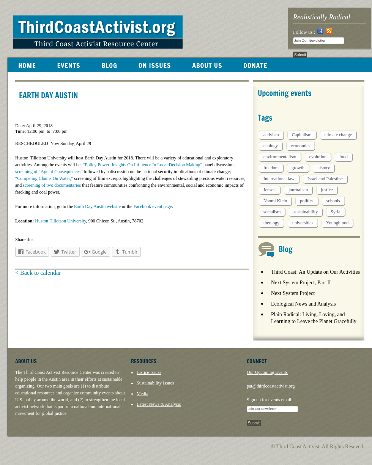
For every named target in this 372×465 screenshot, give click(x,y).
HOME (27, 65)
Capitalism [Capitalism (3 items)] (302, 134)
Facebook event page (153, 206)
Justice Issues (149, 372)
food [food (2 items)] (343, 156)
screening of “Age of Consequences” (48, 171)
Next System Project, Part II (301, 282)
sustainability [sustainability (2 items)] (305, 211)
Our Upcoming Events (267, 372)
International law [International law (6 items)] (279, 178)
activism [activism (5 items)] (271, 134)
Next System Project (293, 293)
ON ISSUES (155, 65)
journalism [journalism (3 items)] (298, 189)
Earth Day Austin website (97, 206)
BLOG (109, 65)
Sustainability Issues (155, 383)
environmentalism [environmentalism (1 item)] (279, 156)
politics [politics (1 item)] (306, 200)
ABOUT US (207, 65)
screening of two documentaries (52, 185)
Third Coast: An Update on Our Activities (315, 272)
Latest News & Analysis (159, 404)
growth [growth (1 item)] (298, 167)
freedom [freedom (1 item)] (271, 167)
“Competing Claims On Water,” (44, 178)
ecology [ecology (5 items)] (270, 145)
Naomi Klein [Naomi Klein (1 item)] (275, 200)
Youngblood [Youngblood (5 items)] (337, 222)
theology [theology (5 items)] (271, 222)
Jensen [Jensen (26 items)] (269, 189)
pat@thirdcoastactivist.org (271, 386)
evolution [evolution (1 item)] (317, 156)
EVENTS (68, 65)
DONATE (255, 65)
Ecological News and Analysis (303, 304)
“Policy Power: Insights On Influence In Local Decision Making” (142, 164)
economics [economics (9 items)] (300, 145)
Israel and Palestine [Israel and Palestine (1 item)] (325, 178)
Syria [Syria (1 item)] (335, 211)
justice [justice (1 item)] (327, 189)
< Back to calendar (38, 273)
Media (142, 393)
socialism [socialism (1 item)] (272, 211)
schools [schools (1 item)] (333, 200)
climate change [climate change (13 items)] (338, 134)
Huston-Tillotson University (60, 221)
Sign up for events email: (270, 399)
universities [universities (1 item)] (302, 222)
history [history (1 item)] (323, 167)
